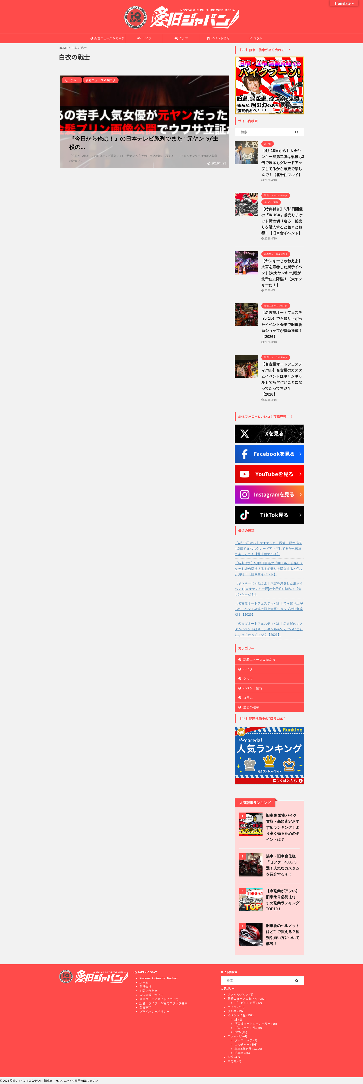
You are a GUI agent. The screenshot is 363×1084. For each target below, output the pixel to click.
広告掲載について (151, 995)
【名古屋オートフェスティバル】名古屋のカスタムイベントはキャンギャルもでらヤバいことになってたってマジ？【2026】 (269, 629)
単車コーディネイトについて (158, 999)
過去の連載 (251, 707)
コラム (255, 38)
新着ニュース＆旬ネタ (107, 38)
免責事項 (145, 1007)
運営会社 (145, 986)
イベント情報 (218, 38)
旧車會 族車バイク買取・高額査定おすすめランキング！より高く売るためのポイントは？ (282, 827)
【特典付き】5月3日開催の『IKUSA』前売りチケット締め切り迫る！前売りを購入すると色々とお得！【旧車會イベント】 (282, 221)
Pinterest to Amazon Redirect (158, 978)
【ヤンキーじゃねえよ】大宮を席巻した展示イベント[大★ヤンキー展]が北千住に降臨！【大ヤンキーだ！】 (281, 273)
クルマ (181, 38)
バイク (144, 38)
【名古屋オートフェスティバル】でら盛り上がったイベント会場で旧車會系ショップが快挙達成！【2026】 (281, 325)
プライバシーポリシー (154, 1011)
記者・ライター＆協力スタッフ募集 (163, 1003)
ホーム (143, 982)
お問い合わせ (148, 991)
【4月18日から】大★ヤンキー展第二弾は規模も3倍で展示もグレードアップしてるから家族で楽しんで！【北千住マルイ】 (282, 163)
